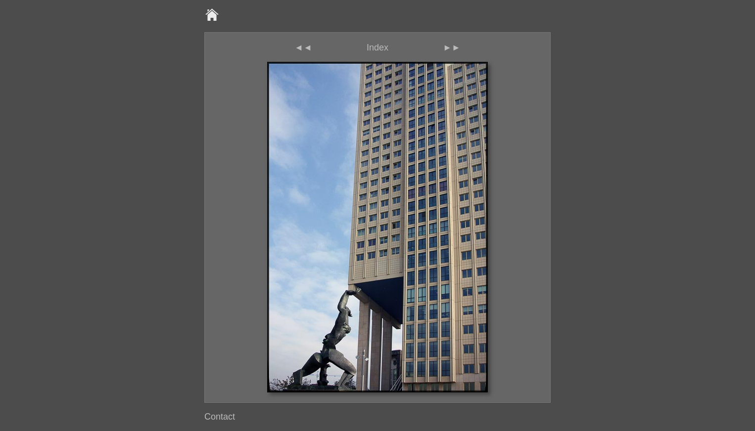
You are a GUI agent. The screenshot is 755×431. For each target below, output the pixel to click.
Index (377, 47)
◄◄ (303, 47)
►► (452, 47)
